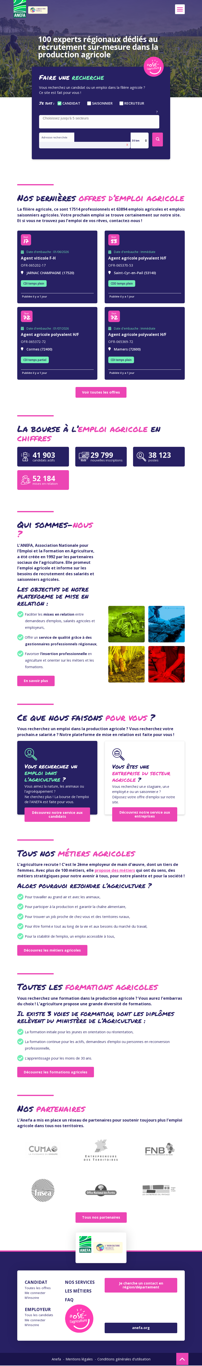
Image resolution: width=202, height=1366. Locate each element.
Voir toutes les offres (101, 392)
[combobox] (99, 122)
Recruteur (134, 103)
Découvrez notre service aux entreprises (144, 814)
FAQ (69, 1300)
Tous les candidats (39, 1315)
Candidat (71, 103)
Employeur (38, 1310)
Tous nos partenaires (101, 1218)
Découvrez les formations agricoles (55, 1072)
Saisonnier (102, 103)
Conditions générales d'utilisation (124, 1359)
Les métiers (78, 1291)
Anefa (56, 1359)
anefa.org (141, 1328)
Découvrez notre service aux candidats (57, 815)
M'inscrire (32, 1298)
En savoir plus (36, 681)
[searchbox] (100, 118)
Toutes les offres (38, 1288)
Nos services (80, 1282)
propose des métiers (115, 870)
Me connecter (35, 1293)
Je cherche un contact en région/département (141, 1285)
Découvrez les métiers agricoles (52, 950)
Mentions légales (79, 1359)
